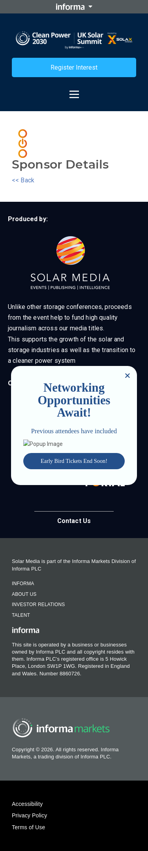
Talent (21, 615)
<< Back (23, 180)
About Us (24, 594)
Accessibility (27, 804)
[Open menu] (74, 90)
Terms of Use (28, 827)
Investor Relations (38, 604)
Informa (23, 583)
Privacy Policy (29, 815)
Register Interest (74, 67)
